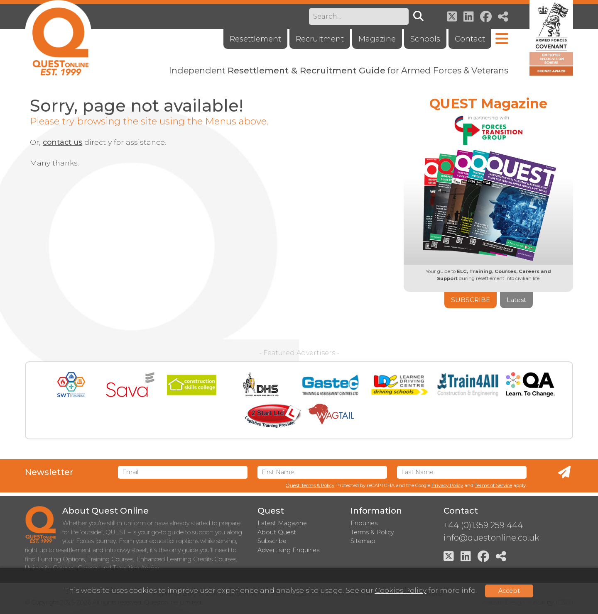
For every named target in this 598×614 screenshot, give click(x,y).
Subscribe (470, 300)
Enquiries (363, 523)
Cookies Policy (400, 590)
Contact (470, 39)
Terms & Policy (372, 532)
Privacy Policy (447, 485)
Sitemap (362, 541)
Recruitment (320, 39)
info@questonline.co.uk (491, 538)
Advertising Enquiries (288, 550)
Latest (516, 300)
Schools (425, 39)
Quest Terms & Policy (310, 485)
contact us (62, 142)
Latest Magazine (282, 523)
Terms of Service (493, 485)
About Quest (276, 532)
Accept (509, 591)
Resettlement (255, 39)
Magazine (377, 39)
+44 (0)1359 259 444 (483, 525)
